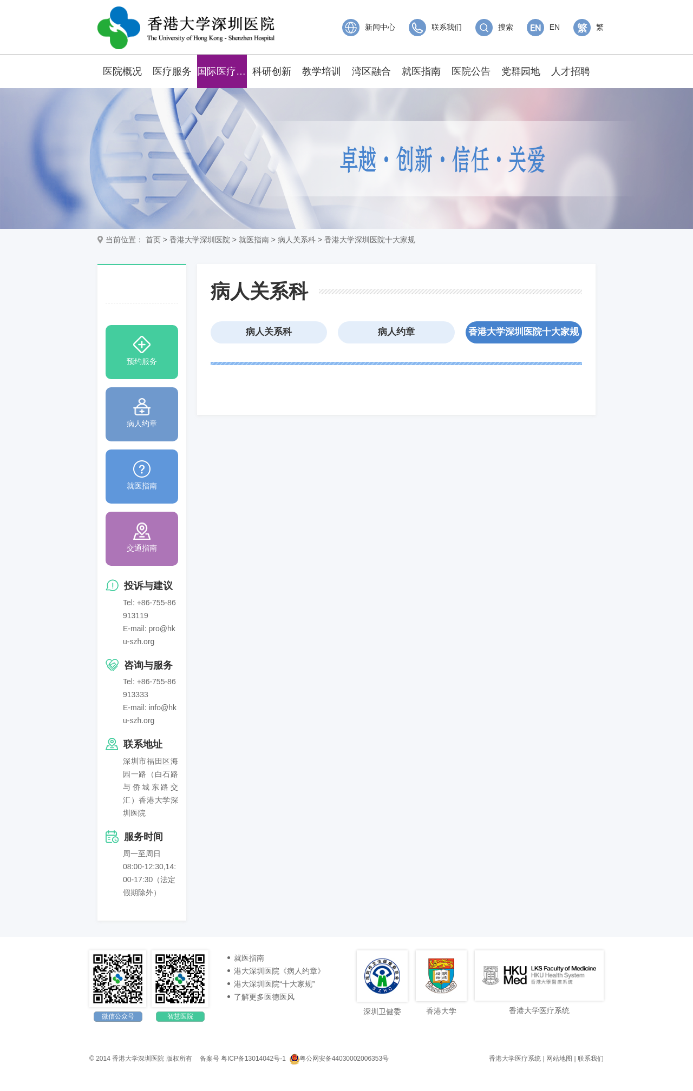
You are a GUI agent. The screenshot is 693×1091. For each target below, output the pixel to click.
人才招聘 (570, 71)
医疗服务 (172, 71)
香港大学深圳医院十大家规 (369, 239)
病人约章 (396, 332)
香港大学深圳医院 (199, 239)
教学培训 (321, 71)
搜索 (494, 27)
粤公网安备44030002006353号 (339, 1058)
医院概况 (122, 71)
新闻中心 (368, 27)
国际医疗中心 (222, 71)
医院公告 (471, 71)
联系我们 (435, 27)
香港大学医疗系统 (515, 1058)
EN (543, 27)
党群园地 (520, 71)
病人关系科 (297, 239)
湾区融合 (371, 71)
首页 (153, 239)
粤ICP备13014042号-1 (253, 1058)
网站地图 (559, 1058)
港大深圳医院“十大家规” (274, 984)
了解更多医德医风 (264, 997)
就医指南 (421, 71)
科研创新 (271, 71)
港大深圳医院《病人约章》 (279, 971)
